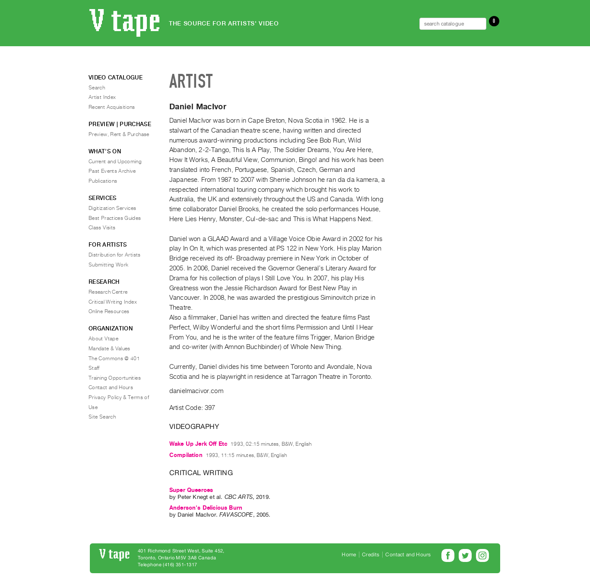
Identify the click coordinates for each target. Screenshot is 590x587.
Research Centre (108, 292)
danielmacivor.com (196, 390)
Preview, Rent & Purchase (119, 134)
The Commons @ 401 (114, 358)
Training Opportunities (115, 378)
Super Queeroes (191, 490)
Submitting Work (108, 265)
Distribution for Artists (115, 255)
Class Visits (102, 228)
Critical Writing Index (113, 302)
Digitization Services (112, 208)
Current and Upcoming (115, 162)
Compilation (186, 455)
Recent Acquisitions (112, 107)
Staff (94, 368)
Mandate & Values (109, 349)
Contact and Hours (111, 387)
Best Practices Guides (115, 218)
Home (349, 555)
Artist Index (102, 97)
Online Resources (109, 311)
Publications (103, 181)
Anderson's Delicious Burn (205, 508)
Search (97, 88)
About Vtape (103, 339)
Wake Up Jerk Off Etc (198, 444)
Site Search (102, 417)
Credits (370, 555)
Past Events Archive (112, 171)
